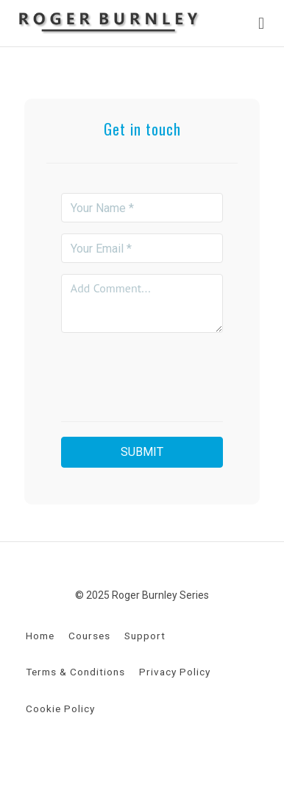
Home (40, 635)
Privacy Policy (174, 672)
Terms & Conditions (75, 672)
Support (145, 635)
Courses (89, 635)
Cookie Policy (60, 708)
